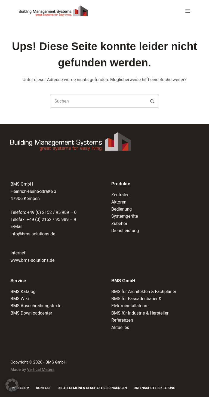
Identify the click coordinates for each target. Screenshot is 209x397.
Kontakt (43, 388)
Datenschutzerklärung (154, 388)
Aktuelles (120, 327)
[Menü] (187, 10)
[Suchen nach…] (97, 101)
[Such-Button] (152, 101)
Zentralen (120, 194)
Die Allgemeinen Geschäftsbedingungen (92, 388)
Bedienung (121, 209)
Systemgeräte (124, 216)
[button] (12, 385)
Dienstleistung (125, 230)
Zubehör (119, 223)
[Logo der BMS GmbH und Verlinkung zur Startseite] (70, 141)
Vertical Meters (40, 369)
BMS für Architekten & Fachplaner (143, 291)
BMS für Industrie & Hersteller (139, 313)
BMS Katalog (22, 291)
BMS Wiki (19, 298)
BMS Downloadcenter (31, 313)
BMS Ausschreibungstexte (35, 305)
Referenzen (122, 320)
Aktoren (118, 202)
